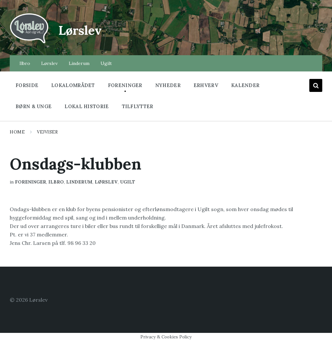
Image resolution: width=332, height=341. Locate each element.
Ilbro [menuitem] (24, 63)
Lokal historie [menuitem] (87, 106)
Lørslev (86, 29)
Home (17, 132)
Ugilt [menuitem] (106, 63)
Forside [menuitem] (27, 85)
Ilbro (56, 182)
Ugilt (127, 182)
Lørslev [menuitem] (49, 63)
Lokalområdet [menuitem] (73, 85)
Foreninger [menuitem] (125, 85)
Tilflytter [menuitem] (137, 106)
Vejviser (47, 132)
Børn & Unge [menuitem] (34, 106)
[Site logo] (29, 42)
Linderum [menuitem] (79, 63)
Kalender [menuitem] (245, 85)
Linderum (79, 182)
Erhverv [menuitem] (206, 85)
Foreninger (30, 182)
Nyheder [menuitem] (168, 85)
